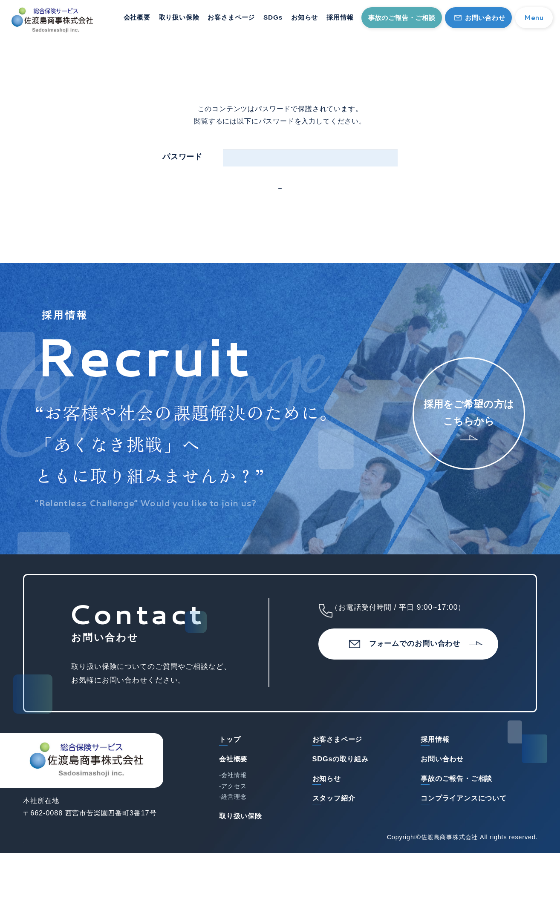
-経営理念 (233, 829)
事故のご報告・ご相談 (402, 17)
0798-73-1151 (415, 641)
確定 (287, 205)
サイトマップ (44, 881)
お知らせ (304, 17)
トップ (229, 772)
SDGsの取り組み (340, 791)
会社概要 (137, 17)
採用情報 (339, 17)
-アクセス (233, 818)
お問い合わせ (485, 17)
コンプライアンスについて (464, 831)
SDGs (273, 17)
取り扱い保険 (179, 17)
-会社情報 (233, 807)
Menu (534, 17)
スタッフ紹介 (333, 831)
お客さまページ (231, 17)
